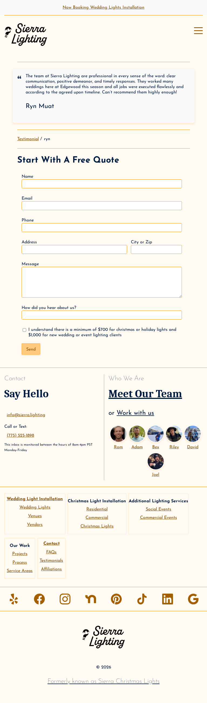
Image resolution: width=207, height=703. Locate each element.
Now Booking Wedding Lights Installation (103, 7)
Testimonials (51, 561)
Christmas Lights (97, 526)
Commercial (97, 518)
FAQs (51, 552)
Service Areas (20, 571)
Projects (20, 554)
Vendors (35, 525)
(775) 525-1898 (20, 435)
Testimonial (28, 139)
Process (19, 562)
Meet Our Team (145, 394)
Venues (35, 516)
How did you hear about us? (102, 312)
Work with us (135, 413)
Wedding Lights (34, 507)
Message (102, 280)
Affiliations (51, 569)
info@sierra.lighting (26, 415)
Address (74, 247)
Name (102, 181)
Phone (102, 225)
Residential (97, 509)
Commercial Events (158, 518)
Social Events (158, 509)
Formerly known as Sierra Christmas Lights (103, 681)
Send (31, 349)
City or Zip (156, 247)
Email (102, 203)
